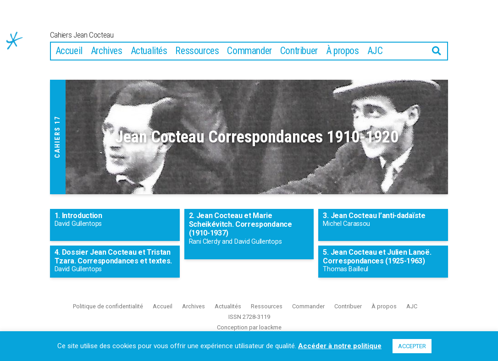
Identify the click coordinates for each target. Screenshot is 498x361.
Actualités (149, 62)
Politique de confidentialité (108, 318)
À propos (342, 62)
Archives (106, 62)
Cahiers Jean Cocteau (124, 40)
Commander (249, 62)
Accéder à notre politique (340, 346)
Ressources (197, 62)
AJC (375, 62)
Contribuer (299, 62)
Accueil (69, 62)
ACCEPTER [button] (412, 346)
